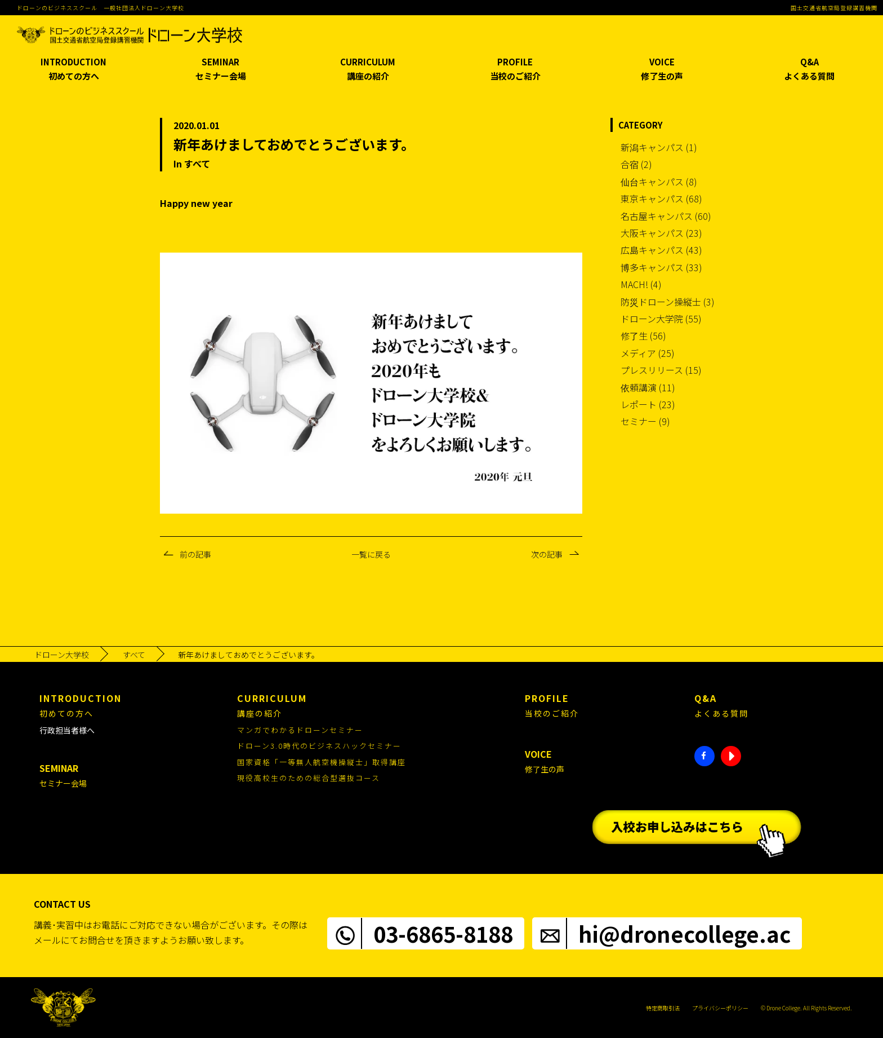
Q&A (809, 69)
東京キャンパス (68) (661, 198)
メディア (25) (648, 353)
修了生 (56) (643, 335)
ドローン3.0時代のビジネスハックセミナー (319, 745)
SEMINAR (221, 69)
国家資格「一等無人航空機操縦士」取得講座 (321, 762)
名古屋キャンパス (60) (666, 216)
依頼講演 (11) (648, 387)
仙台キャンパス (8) (659, 181)
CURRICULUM (368, 69)
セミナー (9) (645, 421)
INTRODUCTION (73, 69)
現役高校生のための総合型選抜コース (308, 777)
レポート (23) (648, 404)
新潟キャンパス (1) (659, 147)
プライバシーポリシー (720, 1008)
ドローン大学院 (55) (661, 318)
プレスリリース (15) (661, 370)
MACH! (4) (641, 284)
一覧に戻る (371, 554)
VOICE (662, 69)
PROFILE (515, 69)
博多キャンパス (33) (661, 267)
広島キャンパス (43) (661, 250)
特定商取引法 (663, 1008)
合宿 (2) (636, 164)
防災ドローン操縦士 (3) (668, 301)
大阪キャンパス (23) (661, 233)
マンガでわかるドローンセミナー (300, 730)
